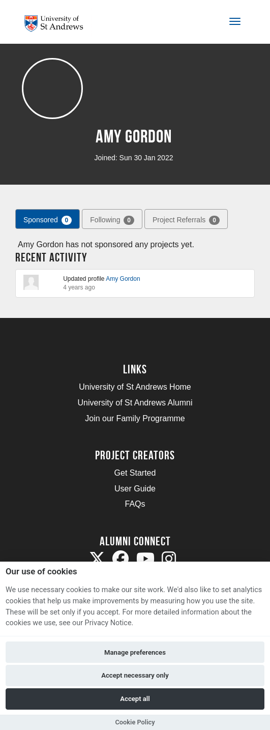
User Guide (135, 488)
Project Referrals (186, 220)
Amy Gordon (123, 278)
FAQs (135, 504)
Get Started (135, 473)
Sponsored (47, 220)
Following (112, 220)
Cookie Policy (135, 722)
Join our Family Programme (135, 418)
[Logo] (57, 23)
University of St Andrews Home (135, 387)
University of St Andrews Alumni (135, 402)
